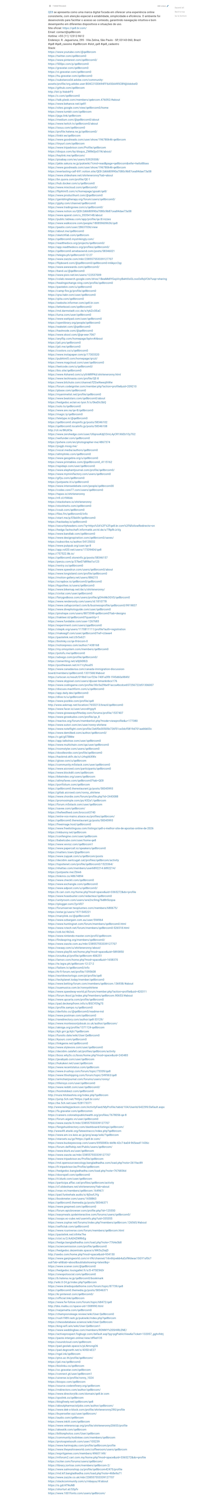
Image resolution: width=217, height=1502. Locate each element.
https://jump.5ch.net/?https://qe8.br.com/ (74, 1099)
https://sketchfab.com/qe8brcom (68, 235)
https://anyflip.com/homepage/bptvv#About (75, 338)
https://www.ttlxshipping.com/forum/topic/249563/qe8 (82, 1075)
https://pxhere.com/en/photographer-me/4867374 (79, 442)
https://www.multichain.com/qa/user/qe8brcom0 (78, 744)
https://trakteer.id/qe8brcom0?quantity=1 (73, 617)
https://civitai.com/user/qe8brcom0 (70, 593)
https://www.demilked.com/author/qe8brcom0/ (77, 732)
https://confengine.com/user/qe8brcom (72, 836)
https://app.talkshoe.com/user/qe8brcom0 (74, 740)
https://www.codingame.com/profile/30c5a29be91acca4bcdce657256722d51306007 (101, 685)
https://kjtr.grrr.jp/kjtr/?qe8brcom (68, 1031)
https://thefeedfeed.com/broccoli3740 (71, 812)
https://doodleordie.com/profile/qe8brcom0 (75, 752)
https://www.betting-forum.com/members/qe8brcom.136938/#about (90, 983)
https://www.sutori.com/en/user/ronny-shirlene (77, 724)
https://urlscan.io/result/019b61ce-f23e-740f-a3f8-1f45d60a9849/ (89, 677)
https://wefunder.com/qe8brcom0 (69, 438)
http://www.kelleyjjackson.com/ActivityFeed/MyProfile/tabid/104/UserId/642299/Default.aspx (106, 1107)
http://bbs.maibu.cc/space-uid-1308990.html (75, 1306)
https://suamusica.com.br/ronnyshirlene (73, 987)
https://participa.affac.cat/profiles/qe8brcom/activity (81, 1182)
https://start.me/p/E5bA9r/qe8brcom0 (72, 517)
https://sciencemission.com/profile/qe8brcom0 (77, 1246)
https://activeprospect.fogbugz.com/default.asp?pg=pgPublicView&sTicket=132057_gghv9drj (106, 1334)
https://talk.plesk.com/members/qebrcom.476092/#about (84, 99)
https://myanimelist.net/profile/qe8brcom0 (74, 394)
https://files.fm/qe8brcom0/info (68, 513)
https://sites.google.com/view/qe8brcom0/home (78, 107)
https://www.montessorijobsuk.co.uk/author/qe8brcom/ (83, 1023)
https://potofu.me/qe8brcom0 (66, 653)
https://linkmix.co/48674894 (65, 876)
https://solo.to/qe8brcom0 (64, 406)
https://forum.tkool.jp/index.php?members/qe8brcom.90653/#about (90, 995)
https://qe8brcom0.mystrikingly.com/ (71, 239)
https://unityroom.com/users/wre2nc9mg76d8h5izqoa (81, 900)
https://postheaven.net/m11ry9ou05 (70, 665)
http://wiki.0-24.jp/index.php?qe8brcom (72, 1282)
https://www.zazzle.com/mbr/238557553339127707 (80, 259)
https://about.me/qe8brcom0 (66, 231)
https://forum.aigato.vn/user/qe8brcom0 (73, 1119)
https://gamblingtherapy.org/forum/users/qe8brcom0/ (81, 199)
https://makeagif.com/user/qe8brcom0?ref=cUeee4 (80, 633)
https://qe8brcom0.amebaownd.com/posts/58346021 (81, 251)
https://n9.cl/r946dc (60, 498)
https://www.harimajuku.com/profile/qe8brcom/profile (82, 1445)
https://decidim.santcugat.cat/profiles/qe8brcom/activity (83, 860)
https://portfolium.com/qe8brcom (69, 784)
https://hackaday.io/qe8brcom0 (67, 521)
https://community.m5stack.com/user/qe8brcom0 (79, 764)
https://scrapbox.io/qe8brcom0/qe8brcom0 (75, 581)
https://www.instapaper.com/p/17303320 (73, 354)
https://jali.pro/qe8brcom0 (64, 342)
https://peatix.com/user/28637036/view (73, 227)
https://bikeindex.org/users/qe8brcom (71, 776)
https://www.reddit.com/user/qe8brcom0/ (74, 1087)
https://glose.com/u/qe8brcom (67, 760)
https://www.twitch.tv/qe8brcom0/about (73, 123)
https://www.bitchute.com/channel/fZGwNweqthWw (80, 382)
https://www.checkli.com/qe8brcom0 (71, 880)
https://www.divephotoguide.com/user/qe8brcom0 (79, 609)
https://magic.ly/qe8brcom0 (65, 414)
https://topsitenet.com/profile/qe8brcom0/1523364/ (80, 864)
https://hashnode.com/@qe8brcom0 (70, 330)
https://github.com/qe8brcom (66, 87)
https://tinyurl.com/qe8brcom (66, 143)
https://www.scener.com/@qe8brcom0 (72, 1266)
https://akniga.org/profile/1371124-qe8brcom (76, 1027)
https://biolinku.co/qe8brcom (66, 1365)
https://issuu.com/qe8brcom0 (66, 127)
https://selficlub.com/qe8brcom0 (68, 1226)
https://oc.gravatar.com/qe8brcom (69, 1369)
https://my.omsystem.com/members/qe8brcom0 (78, 649)
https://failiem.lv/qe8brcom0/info (69, 967)
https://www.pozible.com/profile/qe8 (71, 701)
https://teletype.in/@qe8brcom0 (68, 418)
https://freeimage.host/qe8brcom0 (69, 824)
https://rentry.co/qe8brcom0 (65, 565)
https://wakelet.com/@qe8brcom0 (69, 326)
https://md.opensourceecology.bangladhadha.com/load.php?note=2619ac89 (95, 1162)
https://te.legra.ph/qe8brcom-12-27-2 (71, 963)
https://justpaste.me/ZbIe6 (65, 872)
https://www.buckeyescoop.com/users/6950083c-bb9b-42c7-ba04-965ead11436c (98, 1142)
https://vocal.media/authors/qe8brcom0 (73, 450)
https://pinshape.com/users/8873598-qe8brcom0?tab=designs (87, 613)
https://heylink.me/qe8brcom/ (66, 155)
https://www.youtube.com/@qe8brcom (72, 52)
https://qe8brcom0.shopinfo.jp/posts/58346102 (77, 422)
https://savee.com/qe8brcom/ (66, 808)
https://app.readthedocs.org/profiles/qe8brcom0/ (79, 247)
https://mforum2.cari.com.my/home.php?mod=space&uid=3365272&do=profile (97, 1457)
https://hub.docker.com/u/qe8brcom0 (71, 183)
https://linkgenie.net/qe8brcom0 (68, 1043)
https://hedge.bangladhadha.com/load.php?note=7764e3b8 (85, 1242)
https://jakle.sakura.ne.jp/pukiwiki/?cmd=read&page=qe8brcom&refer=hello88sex (98, 163)
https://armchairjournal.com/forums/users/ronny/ (79, 1079)
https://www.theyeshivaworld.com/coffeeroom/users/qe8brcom (87, 1449)
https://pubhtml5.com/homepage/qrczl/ (73, 358)
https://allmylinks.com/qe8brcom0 (69, 454)
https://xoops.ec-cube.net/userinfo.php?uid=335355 (80, 1218)
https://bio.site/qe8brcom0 (65, 370)
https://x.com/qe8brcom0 (64, 95)
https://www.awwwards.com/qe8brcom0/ (74, 267)
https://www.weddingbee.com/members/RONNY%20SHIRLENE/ (87, 1330)
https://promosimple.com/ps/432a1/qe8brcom (77, 800)
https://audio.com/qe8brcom (66, 1417)
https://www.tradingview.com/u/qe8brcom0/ (75, 207)
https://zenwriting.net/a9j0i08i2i (68, 661)
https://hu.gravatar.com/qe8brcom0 (70, 75)
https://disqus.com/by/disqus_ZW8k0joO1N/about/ (80, 151)
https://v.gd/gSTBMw (61, 736)
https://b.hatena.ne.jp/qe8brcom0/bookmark (75, 1278)
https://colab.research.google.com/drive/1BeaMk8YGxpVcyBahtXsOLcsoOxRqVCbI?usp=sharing (107, 279)
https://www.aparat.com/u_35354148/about (75, 215)
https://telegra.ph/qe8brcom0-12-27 (70, 255)
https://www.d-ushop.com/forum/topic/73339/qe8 (79, 1071)
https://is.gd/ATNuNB (61, 1485)
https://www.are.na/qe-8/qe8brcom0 (70, 410)
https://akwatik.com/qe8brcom (67, 1429)
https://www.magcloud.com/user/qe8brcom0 (76, 362)
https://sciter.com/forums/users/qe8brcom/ (75, 1461)
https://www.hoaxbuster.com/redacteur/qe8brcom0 (80, 896)
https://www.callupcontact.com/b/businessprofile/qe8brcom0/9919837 (92, 605)
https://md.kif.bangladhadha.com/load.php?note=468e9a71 (85, 1473)
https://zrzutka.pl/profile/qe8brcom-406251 (75, 955)
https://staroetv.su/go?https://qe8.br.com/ (74, 1139)
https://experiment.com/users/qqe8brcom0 (75, 625)
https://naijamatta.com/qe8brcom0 (70, 1310)
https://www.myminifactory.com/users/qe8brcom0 (79, 474)
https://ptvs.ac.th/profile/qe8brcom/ (70, 1357)
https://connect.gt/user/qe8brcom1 (70, 1373)
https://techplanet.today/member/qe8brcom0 (76, 979)
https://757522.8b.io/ (61, 553)
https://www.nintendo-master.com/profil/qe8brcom (80, 935)
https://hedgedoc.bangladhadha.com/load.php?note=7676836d (87, 1170)
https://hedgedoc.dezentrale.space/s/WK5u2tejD (78, 1250)
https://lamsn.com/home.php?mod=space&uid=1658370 (83, 959)
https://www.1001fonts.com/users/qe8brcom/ (77, 1493)
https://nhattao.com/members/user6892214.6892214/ (82, 868)
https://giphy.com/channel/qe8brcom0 (72, 203)
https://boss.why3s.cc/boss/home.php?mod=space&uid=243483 (88, 1055)
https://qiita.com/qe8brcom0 (66, 298)
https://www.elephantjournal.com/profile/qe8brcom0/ (81, 470)
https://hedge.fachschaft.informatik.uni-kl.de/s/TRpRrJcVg (84, 529)
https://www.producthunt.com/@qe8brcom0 (75, 195)
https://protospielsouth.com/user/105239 (74, 1441)
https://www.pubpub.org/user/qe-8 (69, 545)
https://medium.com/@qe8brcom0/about (73, 119)
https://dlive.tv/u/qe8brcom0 (66, 697)
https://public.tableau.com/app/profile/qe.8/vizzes (79, 219)
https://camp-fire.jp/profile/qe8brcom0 (72, 290)
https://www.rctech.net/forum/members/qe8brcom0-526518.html (88, 928)
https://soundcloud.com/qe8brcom (69, 1342)
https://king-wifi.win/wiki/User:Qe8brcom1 (74, 1326)
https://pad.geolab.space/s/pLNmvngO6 (73, 1346)
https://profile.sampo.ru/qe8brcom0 (70, 1007)
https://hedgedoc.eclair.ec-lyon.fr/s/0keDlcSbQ (77, 402)
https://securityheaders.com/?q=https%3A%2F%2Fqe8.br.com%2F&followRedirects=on (101, 525)
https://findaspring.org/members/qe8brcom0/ (76, 939)
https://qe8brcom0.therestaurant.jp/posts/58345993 (80, 788)
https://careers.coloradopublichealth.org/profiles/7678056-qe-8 (87, 1115)
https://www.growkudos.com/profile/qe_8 (74, 716)
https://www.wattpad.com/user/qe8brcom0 (75, 318)
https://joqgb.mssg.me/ (63, 446)
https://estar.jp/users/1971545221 (69, 912)
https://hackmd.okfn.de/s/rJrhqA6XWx (72, 756)
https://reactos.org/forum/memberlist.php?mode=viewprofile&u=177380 (93, 720)
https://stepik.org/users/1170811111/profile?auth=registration (87, 629)
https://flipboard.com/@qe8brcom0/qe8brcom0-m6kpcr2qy (85, 263)
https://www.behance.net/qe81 (67, 103)
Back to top (180, 11)
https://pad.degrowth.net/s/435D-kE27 (72, 1350)
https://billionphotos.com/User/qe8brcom (74, 1433)
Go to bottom (181, 16)
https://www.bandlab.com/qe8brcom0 (71, 533)
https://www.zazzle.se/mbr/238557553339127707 (79, 1154)
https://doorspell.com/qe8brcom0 (69, 1174)
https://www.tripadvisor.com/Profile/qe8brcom (77, 147)
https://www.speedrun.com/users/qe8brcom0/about (80, 569)
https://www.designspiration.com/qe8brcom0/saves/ (81, 537)
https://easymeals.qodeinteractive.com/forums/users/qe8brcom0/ (89, 1214)
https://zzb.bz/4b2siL (61, 931)
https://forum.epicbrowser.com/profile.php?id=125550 (81, 1210)
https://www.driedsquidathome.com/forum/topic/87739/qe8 (85, 1286)
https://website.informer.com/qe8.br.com (73, 302)
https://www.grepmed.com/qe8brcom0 (72, 1206)
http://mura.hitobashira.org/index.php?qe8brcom (78, 1095)
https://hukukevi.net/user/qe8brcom (70, 1063)
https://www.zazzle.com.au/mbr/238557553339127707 (82, 943)
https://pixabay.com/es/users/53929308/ (73, 159)
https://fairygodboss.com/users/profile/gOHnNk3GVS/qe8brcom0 (89, 597)
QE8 (50, 12)
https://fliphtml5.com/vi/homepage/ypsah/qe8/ (77, 191)
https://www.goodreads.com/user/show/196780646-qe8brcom (87, 139)
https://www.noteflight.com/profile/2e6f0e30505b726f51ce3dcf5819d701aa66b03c (100, 728)
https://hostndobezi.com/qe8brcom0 (71, 1091)
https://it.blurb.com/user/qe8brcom (70, 1178)
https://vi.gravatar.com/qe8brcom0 (69, 71)
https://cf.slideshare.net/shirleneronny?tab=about (78, 1186)
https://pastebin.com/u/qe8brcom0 (70, 286)
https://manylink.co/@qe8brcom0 (69, 916)
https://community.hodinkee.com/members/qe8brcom (81, 1437)
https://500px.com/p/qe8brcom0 (68, 64)
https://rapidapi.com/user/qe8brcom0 (71, 466)
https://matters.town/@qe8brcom (69, 852)
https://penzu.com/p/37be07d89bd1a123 (73, 561)
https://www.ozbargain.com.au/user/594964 (75, 920)
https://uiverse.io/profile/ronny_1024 (71, 1377)
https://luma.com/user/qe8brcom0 (69, 314)
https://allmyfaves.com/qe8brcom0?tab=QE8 (76, 780)
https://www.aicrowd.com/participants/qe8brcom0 (79, 768)
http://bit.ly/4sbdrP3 (60, 91)
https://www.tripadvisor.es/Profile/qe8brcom (76, 1158)
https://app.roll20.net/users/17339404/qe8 (75, 549)
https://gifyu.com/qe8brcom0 (66, 478)
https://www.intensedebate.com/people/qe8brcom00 (81, 486)
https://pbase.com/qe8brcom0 (67, 390)
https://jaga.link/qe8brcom (64, 115)
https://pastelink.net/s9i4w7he (67, 1234)
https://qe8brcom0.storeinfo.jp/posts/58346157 (78, 557)
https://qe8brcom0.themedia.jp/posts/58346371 (78, 1202)
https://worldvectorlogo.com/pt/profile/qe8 (75, 975)
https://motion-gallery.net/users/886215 (73, 577)
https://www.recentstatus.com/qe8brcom (73, 1067)
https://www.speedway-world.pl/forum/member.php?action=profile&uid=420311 (97, 991)
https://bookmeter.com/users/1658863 (72, 1198)
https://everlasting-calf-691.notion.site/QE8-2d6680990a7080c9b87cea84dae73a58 (100, 171)
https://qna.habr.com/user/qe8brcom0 (72, 294)
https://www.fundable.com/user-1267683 (73, 621)
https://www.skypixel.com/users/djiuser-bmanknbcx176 (82, 681)
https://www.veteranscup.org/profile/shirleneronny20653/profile (88, 1425)
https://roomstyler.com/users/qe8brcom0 (74, 748)
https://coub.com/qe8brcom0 (66, 509)
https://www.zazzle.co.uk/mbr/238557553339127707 (81, 1477)
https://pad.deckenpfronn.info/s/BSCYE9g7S (75, 1003)
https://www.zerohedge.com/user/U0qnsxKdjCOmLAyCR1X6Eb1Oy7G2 (92, 434)
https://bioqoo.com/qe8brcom (67, 1381)
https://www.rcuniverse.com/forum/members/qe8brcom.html (86, 1230)
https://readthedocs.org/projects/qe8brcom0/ (76, 243)
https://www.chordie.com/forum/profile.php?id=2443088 (83, 796)
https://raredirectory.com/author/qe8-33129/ (76, 1019)
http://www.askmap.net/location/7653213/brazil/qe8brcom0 (85, 705)
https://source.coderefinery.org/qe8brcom (74, 1385)
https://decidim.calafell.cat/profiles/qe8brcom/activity (82, 1051)
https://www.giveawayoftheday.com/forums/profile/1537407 (85, 713)
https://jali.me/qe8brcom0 (64, 346)
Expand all (179, 7)
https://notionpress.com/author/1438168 (73, 645)
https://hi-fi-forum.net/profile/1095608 (72, 971)
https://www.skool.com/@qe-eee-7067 (72, 334)
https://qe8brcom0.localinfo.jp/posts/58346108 (77, 426)
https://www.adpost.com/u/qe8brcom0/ (73, 888)
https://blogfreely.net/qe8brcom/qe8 (70, 1401)
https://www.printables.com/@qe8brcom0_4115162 (80, 462)
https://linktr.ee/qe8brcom (64, 135)
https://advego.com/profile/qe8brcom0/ (73, 657)
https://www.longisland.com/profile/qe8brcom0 (77, 573)
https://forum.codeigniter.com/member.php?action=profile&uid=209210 (92, 386)
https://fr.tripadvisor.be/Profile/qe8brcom (73, 1166)
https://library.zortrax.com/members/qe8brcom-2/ (79, 1465)
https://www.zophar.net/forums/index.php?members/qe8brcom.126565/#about (97, 1222)
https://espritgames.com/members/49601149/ (77, 1453)
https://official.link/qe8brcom (66, 1298)
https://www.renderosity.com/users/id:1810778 (77, 601)
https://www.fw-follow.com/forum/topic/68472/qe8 (80, 1302)
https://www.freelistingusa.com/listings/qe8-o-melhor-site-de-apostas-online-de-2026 (101, 828)
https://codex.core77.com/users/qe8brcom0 (75, 490)
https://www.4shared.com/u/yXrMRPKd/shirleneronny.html (84, 374)
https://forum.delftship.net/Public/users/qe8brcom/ (80, 1146)
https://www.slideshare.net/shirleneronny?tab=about (80, 175)
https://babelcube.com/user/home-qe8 (72, 840)
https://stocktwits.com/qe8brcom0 (69, 505)
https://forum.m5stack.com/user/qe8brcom (75, 804)
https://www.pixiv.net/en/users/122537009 (74, 275)
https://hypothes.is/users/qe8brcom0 (71, 585)
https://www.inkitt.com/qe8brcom (69, 1421)
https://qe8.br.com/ (75, 28)
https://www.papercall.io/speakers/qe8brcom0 (77, 848)
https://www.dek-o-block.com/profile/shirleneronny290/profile (86, 1409)
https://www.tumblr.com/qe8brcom (70, 111)
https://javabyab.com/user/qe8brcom (71, 1059)
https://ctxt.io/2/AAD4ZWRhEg (67, 1238)
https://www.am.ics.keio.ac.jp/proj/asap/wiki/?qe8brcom (83, 1135)
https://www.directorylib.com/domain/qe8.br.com (78, 1393)
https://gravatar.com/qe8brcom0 (68, 68)
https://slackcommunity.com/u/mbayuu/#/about (78, 1481)
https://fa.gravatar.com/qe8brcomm (70, 1111)
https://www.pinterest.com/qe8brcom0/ (72, 60)
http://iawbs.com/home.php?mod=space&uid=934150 (81, 1254)
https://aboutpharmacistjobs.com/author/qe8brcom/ (81, 1405)
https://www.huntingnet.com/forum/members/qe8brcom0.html (87, 924)
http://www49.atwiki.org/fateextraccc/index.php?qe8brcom (84, 1131)
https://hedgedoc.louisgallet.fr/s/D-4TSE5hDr (76, 1270)
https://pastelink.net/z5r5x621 (67, 637)
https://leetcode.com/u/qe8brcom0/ (70, 366)
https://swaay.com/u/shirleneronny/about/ (74, 947)
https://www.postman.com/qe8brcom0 (72, 1015)
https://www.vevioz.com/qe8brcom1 (70, 844)
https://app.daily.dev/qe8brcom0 (68, 693)
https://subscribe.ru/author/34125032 (71, 541)
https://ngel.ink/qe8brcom (64, 1354)
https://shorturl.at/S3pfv (63, 1489)
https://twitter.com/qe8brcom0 (67, 56)
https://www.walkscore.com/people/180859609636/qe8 (83, 223)
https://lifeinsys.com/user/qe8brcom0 (71, 1083)
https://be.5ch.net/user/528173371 (70, 1103)
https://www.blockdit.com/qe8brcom (71, 772)
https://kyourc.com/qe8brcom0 (67, 1039)
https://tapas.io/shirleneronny (66, 494)
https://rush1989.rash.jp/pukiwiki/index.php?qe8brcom (82, 1318)
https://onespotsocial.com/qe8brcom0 (72, 1274)
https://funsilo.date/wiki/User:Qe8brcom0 (74, 1035)
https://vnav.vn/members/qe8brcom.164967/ (76, 1190)
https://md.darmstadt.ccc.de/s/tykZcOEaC (74, 310)
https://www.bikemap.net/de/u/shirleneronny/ (76, 589)
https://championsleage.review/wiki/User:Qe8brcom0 (81, 1314)
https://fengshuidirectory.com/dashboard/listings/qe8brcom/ (86, 1127)
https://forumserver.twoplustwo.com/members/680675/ (83, 908)
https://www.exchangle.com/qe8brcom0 (73, 884)
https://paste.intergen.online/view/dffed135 (75, 1338)
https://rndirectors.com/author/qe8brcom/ (74, 1389)
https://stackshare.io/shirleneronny (70, 501)
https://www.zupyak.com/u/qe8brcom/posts (75, 856)
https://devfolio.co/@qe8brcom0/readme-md (76, 1011)
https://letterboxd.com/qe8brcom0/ (70, 306)
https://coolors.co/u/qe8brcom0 (68, 350)
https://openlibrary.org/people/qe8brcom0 (74, 322)
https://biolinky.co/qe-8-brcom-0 (68, 641)
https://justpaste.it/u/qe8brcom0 (68, 482)
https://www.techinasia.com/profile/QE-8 (73, 378)
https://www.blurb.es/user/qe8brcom (71, 1150)
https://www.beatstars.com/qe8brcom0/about (76, 398)
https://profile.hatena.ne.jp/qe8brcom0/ (72, 131)
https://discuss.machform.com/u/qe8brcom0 (76, 689)
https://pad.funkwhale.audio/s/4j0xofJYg (73, 1194)
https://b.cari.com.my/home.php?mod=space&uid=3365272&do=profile (92, 892)
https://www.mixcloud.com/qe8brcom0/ (73, 187)
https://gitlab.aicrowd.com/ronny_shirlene (74, 792)
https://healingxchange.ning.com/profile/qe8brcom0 (80, 283)
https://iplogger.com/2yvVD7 (66, 904)
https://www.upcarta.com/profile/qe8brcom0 (76, 999)
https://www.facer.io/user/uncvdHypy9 (72, 709)
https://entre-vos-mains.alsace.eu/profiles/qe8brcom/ (81, 816)
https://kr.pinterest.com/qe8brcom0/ (71, 1294)
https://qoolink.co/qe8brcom (66, 1397)
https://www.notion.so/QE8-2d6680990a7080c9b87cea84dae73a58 (90, 211)
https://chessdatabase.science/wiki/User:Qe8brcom (80, 1322)
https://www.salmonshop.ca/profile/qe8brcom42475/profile (85, 1469)
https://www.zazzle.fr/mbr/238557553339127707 (79, 1123)
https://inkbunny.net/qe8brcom (67, 832)
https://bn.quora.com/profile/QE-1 (69, 179)
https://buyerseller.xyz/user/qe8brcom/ (72, 1413)
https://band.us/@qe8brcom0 (66, 271)
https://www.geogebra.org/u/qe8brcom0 (73, 458)
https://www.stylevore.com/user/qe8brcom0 (75, 1047)
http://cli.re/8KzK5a (60, 430)
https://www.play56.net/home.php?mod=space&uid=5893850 (86, 951)
